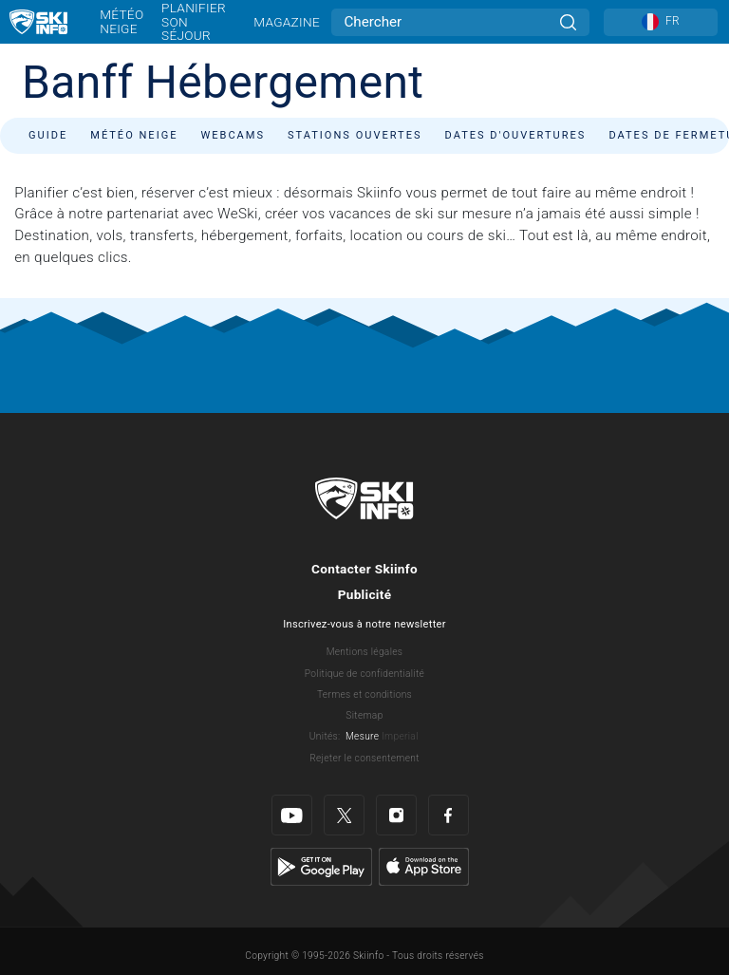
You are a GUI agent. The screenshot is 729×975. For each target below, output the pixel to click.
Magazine (286, 21)
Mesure (362, 736)
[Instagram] (396, 815)
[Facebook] (448, 815)
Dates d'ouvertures (516, 135)
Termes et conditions (364, 694)
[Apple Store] (424, 865)
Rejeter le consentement (364, 758)
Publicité (365, 594)
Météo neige (121, 21)
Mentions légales (365, 652)
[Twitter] (344, 815)
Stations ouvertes (355, 135)
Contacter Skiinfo (364, 568)
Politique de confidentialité (364, 673)
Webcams (232, 135)
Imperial (400, 736)
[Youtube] (291, 815)
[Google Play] (321, 865)
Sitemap (364, 715)
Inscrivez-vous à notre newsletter (364, 624)
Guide (47, 135)
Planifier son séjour (193, 21)
